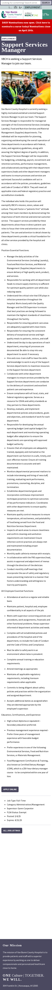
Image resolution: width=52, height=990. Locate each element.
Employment (32, 7)
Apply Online (10, 789)
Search (46, 2)
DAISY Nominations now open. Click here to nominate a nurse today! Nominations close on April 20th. (26, 26)
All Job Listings (11, 830)
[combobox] (20, 3)
